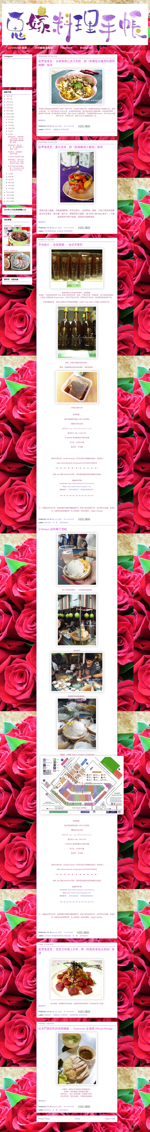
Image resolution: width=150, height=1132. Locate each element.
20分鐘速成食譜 (44, 47)
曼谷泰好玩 (64, 523)
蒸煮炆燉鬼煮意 (87, 489)
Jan (9, 188)
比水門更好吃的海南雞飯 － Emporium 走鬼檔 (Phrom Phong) (75, 1028)
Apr (9, 179)
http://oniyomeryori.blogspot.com (79, 486)
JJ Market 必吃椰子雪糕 (52, 529)
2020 (8, 102)
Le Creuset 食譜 (17, 47)
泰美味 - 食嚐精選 (76, 442)
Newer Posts (44, 1119)
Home (77, 1119)
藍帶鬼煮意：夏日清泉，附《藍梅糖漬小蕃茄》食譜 (70, 147)
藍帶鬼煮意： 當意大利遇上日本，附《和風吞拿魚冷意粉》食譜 (16, 161)
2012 (8, 198)
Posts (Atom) (82, 1125)
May (10, 177)
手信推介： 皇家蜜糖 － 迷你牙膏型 (60, 244)
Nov (9, 122)
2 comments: (69, 932)
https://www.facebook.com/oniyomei (80, 483)
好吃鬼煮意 (74, 489)
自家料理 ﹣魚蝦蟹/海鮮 (69, 1015)
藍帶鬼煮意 (65, 129)
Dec (9, 119)
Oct (9, 125)
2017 (8, 111)
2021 (8, 99)
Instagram (86, 47)
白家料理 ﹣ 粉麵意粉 (52, 129)
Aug (9, 131)
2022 (8, 96)
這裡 (81, 408)
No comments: (69, 126)
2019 (8, 105)
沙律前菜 (60, 231)
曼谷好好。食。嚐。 (71, 936)
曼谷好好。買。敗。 (51, 523)
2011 (8, 201)
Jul (9, 134)
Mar (9, 183)
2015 (8, 117)
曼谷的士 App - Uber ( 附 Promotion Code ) (77, 428)
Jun (9, 174)
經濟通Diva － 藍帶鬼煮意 (13, 226)
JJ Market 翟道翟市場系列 (53, 936)
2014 (8, 192)
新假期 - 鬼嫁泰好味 (11, 250)
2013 (8, 195)
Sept (10, 128)
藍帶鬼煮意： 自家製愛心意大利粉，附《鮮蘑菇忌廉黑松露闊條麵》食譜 (16, 139)
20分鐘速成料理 (50, 231)
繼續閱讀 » (42, 120)
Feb (9, 185)
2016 (8, 114)
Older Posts (110, 1119)
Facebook (66, 47)
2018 (8, 108)
